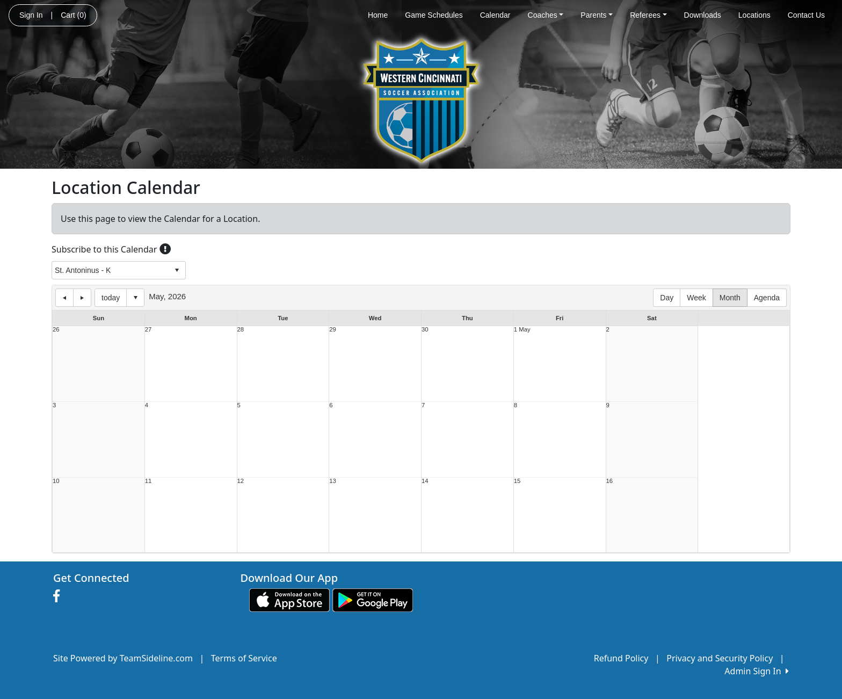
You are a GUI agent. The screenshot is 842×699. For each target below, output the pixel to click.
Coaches (546, 15)
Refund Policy (621, 658)
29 (332, 330)
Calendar (495, 15)
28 (240, 330)
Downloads (702, 15)
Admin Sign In (756, 671)
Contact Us (806, 15)
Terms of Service (244, 658)
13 (332, 481)
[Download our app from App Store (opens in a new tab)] (289, 599)
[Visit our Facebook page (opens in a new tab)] (59, 596)
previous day (64, 298)
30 (425, 330)
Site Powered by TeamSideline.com (123, 658)
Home (378, 15)
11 (148, 481)
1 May (522, 330)
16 (609, 481)
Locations (754, 15)
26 (56, 330)
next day (82, 298)
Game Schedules (433, 15)
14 (425, 481)
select (176, 270)
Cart (73, 15)
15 (517, 481)
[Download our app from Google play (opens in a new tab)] (372, 599)
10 (56, 481)
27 (148, 330)
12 (240, 481)
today (110, 297)
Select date (135, 298)
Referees (648, 15)
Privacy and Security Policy (719, 658)
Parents (596, 15)
